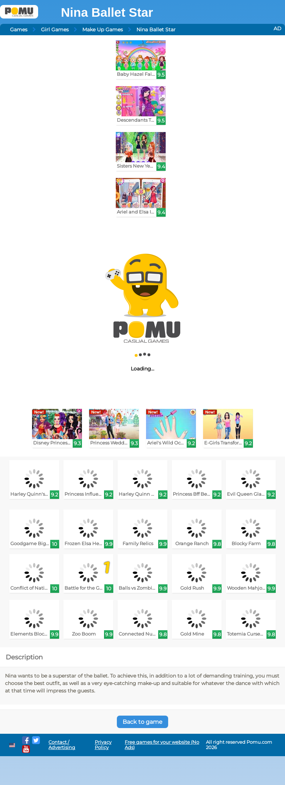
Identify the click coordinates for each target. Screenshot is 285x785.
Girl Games (55, 29)
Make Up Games (102, 29)
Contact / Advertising (61, 744)
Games (18, 29)
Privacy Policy (103, 744)
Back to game (142, 721)
